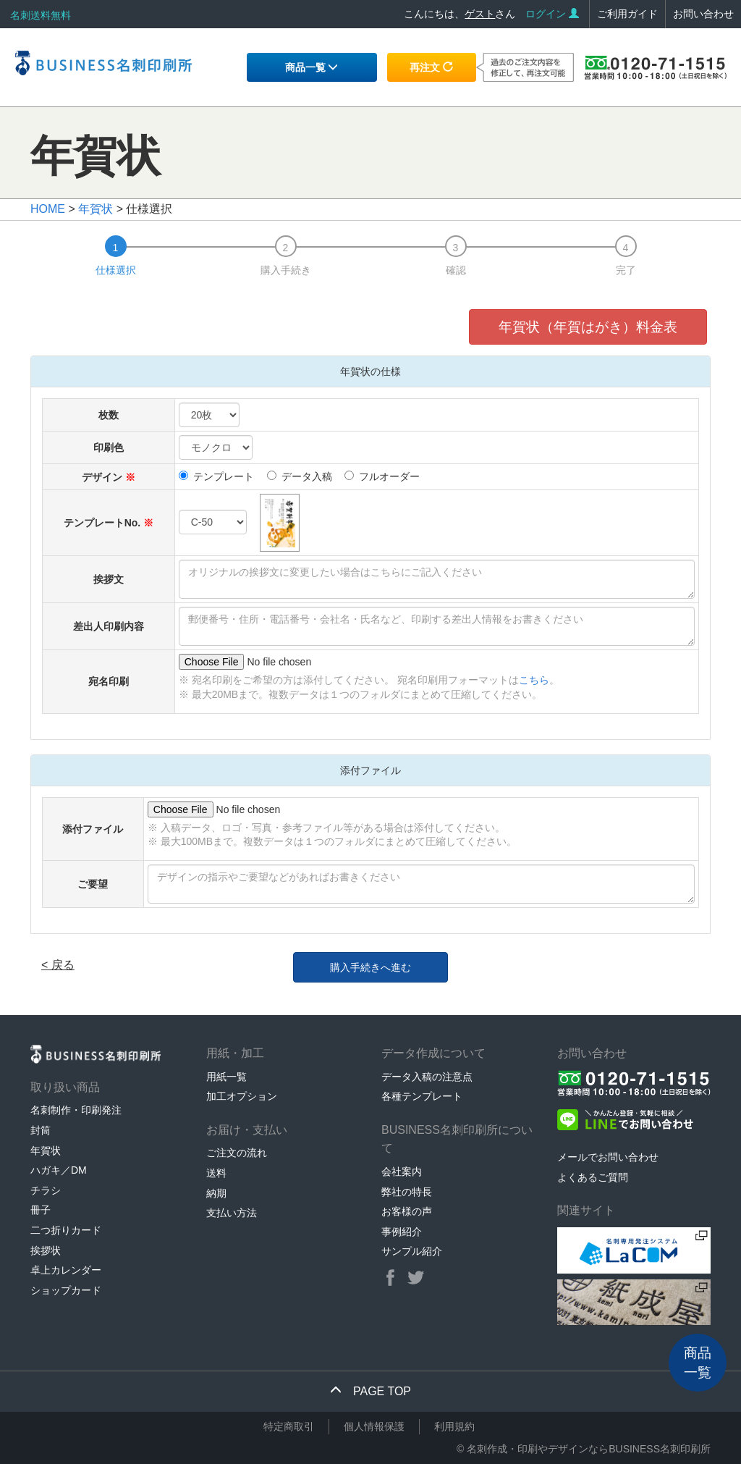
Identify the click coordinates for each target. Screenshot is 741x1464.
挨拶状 (45, 1250)
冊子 (40, 1210)
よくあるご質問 (592, 1177)
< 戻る (58, 965)
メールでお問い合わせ (608, 1157)
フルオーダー (382, 476)
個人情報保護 (374, 1426)
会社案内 (401, 1171)
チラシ (45, 1190)
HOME (47, 209)
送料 (216, 1173)
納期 (216, 1193)
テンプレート (216, 476)
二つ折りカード (65, 1230)
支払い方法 (231, 1213)
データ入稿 (299, 476)
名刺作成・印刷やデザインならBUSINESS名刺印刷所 (589, 1449)
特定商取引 (288, 1426)
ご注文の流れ (236, 1152)
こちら (534, 680)
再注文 (431, 67)
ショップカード (65, 1290)
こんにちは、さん (459, 14)
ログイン (552, 14)
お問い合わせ (703, 14)
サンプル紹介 (411, 1251)
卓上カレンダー (65, 1270)
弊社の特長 (406, 1192)
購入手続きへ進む (370, 967)
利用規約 (454, 1426)
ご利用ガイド (627, 14)
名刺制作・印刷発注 (76, 1110)
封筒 (40, 1130)
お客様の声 (406, 1211)
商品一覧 (312, 67)
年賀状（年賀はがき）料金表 (588, 327)
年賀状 (95, 209)
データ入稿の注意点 (427, 1076)
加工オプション (241, 1096)
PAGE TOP (370, 1391)
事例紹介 (401, 1231)
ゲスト (480, 14)
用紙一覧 (226, 1076)
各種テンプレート (421, 1096)
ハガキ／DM (58, 1170)
